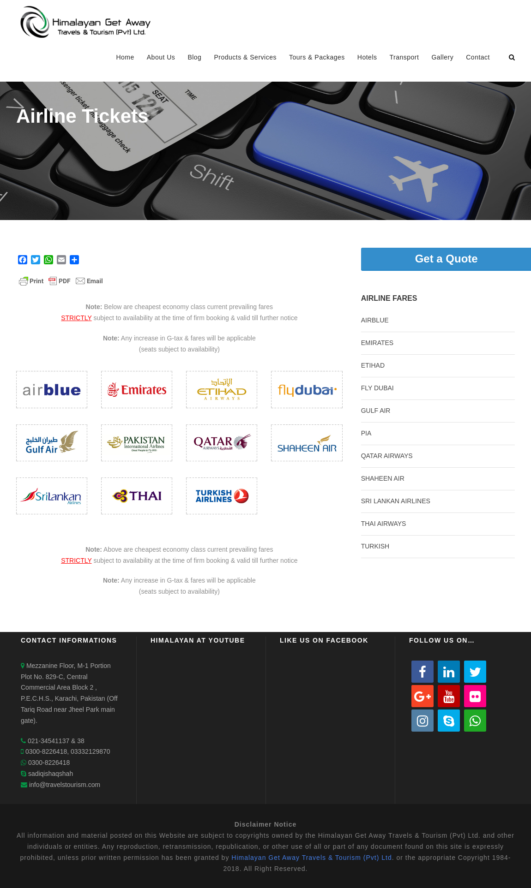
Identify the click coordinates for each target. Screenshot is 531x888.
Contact (478, 57)
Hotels (367, 57)
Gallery (442, 57)
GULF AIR (376, 410)
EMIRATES (377, 342)
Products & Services (245, 57)
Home (125, 57)
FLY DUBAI (377, 388)
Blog (194, 57)
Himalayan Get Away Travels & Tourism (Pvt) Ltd (311, 857)
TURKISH (375, 546)
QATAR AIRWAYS (387, 455)
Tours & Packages (317, 57)
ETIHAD (373, 365)
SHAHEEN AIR (382, 478)
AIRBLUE (375, 320)
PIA (366, 433)
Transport (404, 57)
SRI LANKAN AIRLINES (395, 501)
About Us (161, 57)
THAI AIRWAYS (383, 523)
